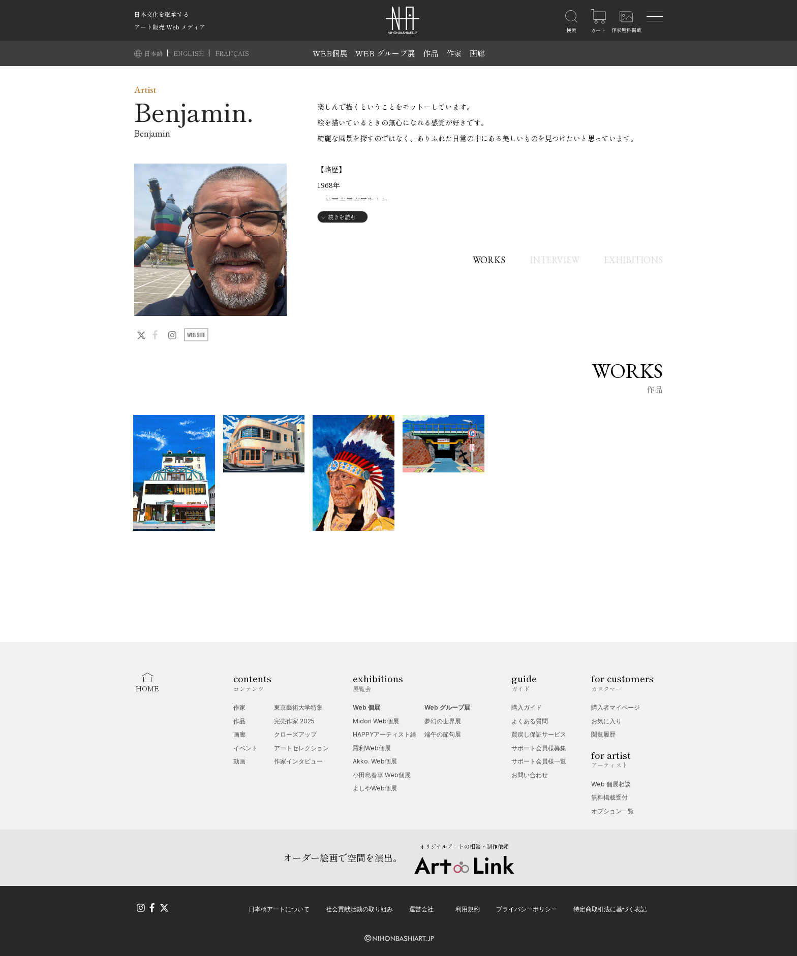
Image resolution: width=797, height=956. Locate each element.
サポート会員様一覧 (538, 761)
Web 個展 (366, 707)
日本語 (154, 53)
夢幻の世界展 (442, 721)
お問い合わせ (529, 775)
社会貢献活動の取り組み (359, 909)
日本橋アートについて (279, 909)
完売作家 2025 (294, 721)
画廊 (477, 53)
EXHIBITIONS (633, 260)
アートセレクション (301, 748)
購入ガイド (526, 707)
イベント (245, 748)
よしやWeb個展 (375, 788)
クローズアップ (295, 734)
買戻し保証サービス (538, 734)
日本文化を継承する (161, 14)
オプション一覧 (612, 811)
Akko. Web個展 (375, 761)
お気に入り (606, 721)
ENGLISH (189, 53)
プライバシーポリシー (526, 909)
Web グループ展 (447, 707)
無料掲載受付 (609, 797)
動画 (239, 761)
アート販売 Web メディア (169, 26)
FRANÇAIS (232, 53)
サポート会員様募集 (538, 748)
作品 (430, 53)
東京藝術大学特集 (298, 707)
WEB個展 (330, 53)
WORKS (489, 260)
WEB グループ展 (385, 53)
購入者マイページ (615, 707)
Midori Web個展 (376, 721)
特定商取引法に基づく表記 (610, 909)
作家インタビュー (298, 761)
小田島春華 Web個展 (382, 775)
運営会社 (421, 909)
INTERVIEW (554, 260)
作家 (454, 53)
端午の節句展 (442, 734)
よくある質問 (529, 721)
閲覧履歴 (603, 734)
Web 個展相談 (611, 784)
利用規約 (467, 909)
